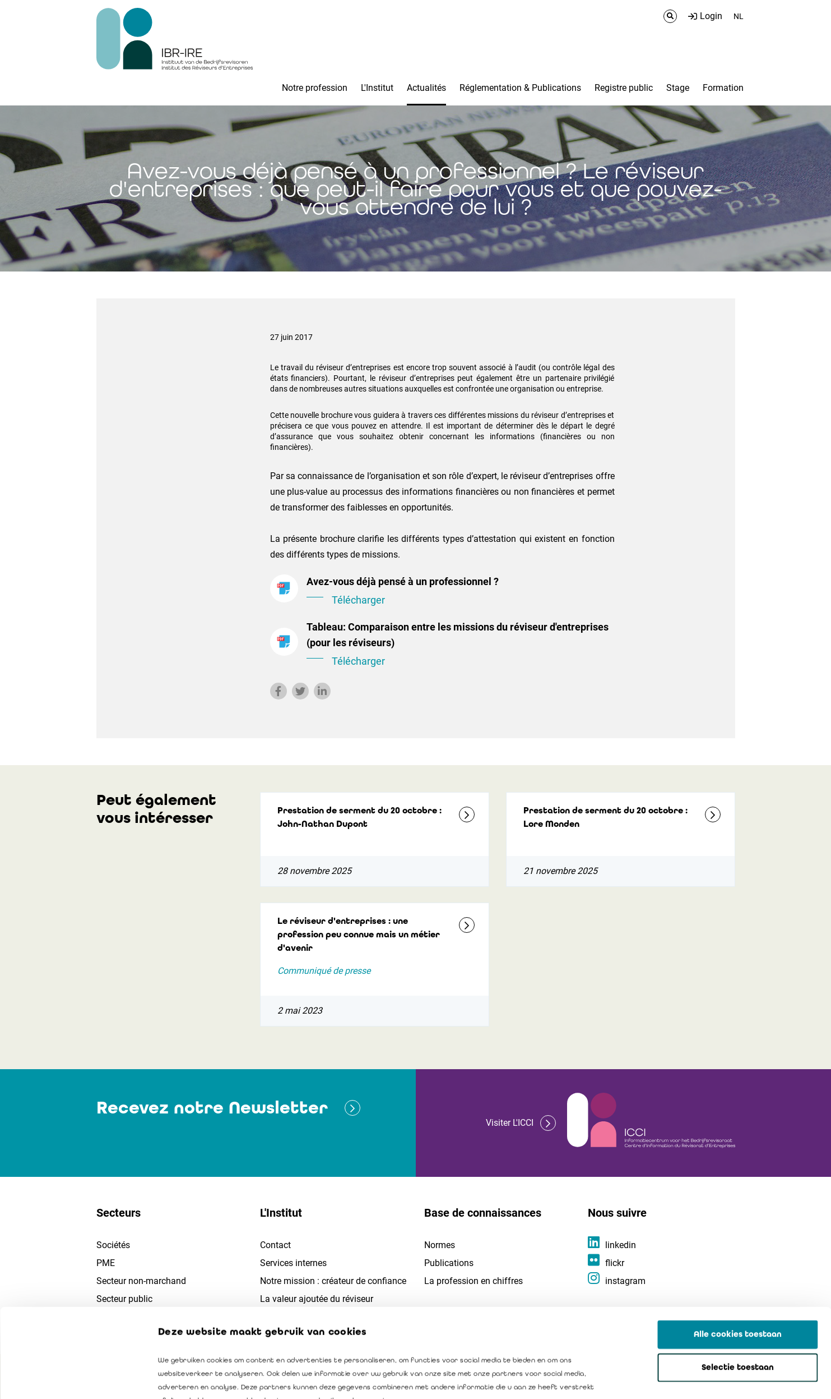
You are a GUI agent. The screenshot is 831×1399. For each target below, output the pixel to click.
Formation (723, 87)
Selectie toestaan (738, 1284)
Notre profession (314, 87)
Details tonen (639, 1377)
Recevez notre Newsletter (212, 1108)
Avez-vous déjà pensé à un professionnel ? (461, 592)
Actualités (426, 87)
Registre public (624, 87)
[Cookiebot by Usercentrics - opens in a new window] (73, 1377)
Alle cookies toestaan (738, 1251)
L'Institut (377, 87)
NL (738, 16)
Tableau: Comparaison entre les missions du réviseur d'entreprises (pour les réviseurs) (461, 645)
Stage (677, 87)
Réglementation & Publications (520, 87)
